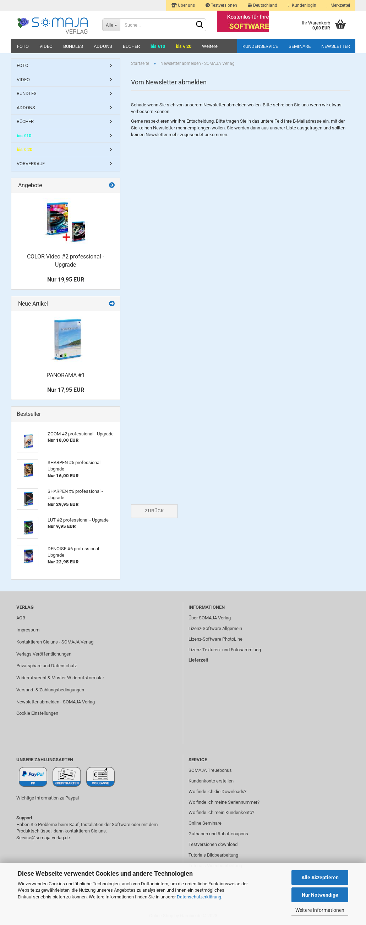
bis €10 (158, 46)
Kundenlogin (302, 5)
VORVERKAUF (31, 163)
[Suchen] (199, 25)
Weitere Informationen (319, 910)
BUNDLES (73, 46)
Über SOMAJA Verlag (210, 617)
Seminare (300, 46)
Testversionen (221, 5)
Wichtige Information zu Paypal (47, 798)
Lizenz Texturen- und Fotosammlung (225, 649)
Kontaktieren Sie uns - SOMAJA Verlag (54, 642)
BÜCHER (131, 46)
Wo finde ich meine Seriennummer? (224, 802)
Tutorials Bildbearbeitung (213, 855)
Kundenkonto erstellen (211, 781)
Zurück (154, 510)
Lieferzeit (198, 660)
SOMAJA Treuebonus (210, 770)
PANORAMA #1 (66, 375)
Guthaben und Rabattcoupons (218, 833)
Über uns (183, 5)
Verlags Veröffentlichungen (43, 654)
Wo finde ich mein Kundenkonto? (221, 812)
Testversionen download (213, 844)
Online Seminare (205, 823)
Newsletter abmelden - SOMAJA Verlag (55, 701)
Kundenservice (260, 46)
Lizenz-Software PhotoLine (215, 639)
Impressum (27, 630)
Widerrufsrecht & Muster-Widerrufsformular (60, 677)
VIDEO (46, 46)
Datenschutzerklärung (199, 896)
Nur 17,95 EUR (65, 389)
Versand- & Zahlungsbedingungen (50, 689)
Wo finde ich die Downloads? (217, 791)
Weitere (210, 46)
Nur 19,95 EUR (65, 279)
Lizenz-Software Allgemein (215, 628)
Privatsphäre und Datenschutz (46, 665)
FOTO (23, 46)
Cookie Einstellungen (37, 713)
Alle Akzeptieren (320, 877)
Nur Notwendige (320, 895)
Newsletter (335, 46)
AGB (20, 617)
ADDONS (103, 46)
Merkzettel (338, 5)
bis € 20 (183, 46)
